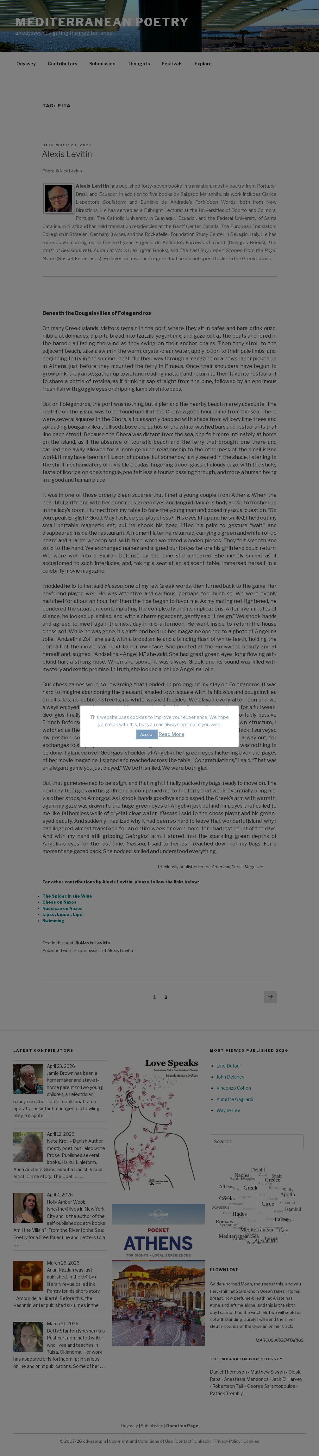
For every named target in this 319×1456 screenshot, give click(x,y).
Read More (171, 734)
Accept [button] (147, 734)
